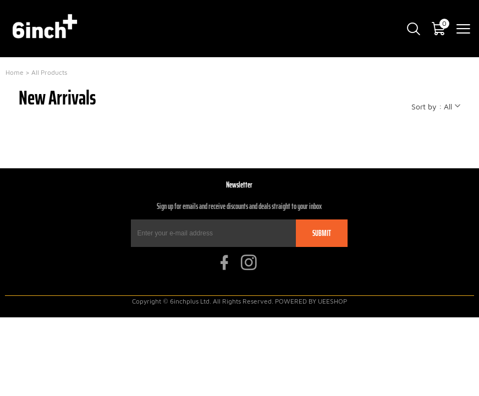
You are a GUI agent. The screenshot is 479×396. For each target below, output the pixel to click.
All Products (49, 72)
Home (14, 72)
